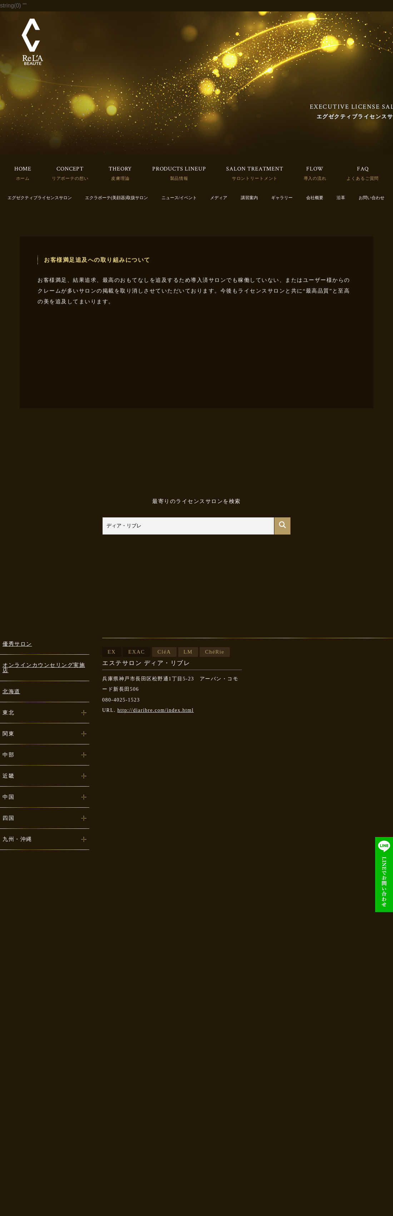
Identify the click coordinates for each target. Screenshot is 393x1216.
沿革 (341, 197)
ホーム (23, 178)
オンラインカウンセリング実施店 (44, 667)
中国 (8, 797)
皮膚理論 (120, 178)
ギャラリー (282, 197)
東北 (8, 712)
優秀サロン (17, 644)
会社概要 (314, 197)
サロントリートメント (255, 178)
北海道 (11, 691)
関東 (8, 734)
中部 (8, 755)
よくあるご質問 (363, 178)
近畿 (8, 776)
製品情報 (179, 178)
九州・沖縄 (17, 839)
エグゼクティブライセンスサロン (40, 197)
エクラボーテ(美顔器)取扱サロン (116, 197)
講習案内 (249, 197)
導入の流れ (315, 178)
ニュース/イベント (179, 197)
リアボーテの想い (70, 178)
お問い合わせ (371, 197)
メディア (218, 197)
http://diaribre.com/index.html (156, 710)
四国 (8, 818)
